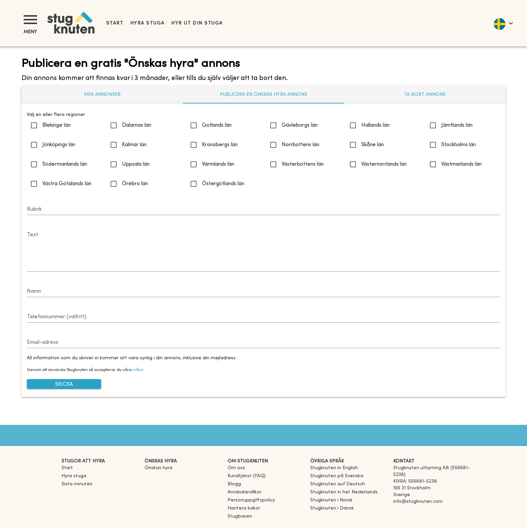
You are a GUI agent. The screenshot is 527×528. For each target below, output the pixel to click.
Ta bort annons (425, 94)
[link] (334, 468)
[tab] (102, 95)
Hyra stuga (147, 23)
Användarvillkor (244, 492)
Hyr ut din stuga (196, 23)
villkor (138, 370)
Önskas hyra (158, 468)
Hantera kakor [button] (244, 508)
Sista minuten (77, 484)
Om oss (236, 468)
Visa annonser (102, 94)
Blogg (234, 484)
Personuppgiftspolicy (251, 500)
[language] (503, 23)
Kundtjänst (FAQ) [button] (247, 476)
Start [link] (114, 23)
